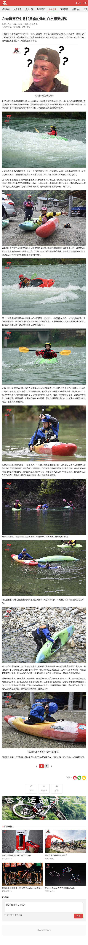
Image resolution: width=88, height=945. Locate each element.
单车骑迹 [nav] (6, 9)
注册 (85, 3)
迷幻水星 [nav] (52, 9)
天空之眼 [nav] (29, 9)
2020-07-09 (7, 27)
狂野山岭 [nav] (76, 9)
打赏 (56, 788)
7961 (17, 27)
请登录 (22, 905)
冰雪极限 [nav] (17, 9)
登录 (78, 3)
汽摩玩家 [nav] (41, 9)
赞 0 (31, 788)
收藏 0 (44, 788)
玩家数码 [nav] (64, 9)
